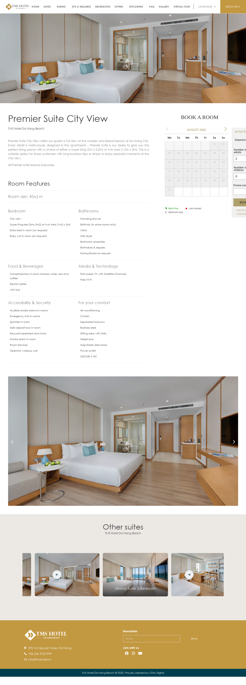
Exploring (137, 6)
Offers (119, 6)
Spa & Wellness (81, 6)
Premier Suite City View (123, 592)
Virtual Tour (181, 6)
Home (35, 6)
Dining (62, 6)
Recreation (102, 6)
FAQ (151, 6)
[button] (12, 441)
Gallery (164, 6)
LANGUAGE (207, 6)
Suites (47, 6)
